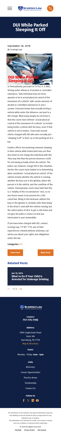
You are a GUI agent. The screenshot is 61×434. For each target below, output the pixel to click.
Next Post (45, 252)
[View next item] (20, 289)
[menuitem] (18, 430)
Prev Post (15, 252)
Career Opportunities (30, 372)
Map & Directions (30, 343)
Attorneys (30, 367)
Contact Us (30, 388)
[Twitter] (28, 400)
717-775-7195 (30, 319)
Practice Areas (30, 377)
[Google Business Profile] (32, 400)
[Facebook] (23, 400)
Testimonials (30, 383)
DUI (21, 244)
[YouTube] (37, 400)
